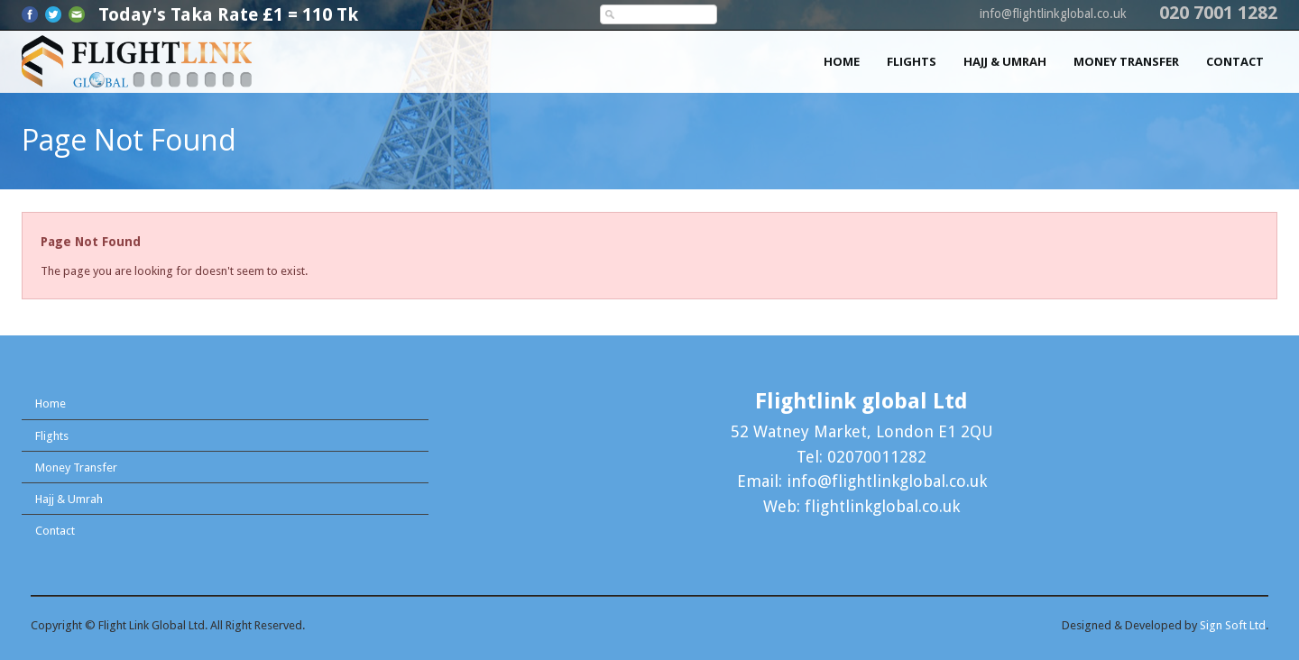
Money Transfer (1126, 61)
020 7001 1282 (1218, 12)
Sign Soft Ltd (1233, 625)
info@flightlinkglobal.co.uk (1053, 13)
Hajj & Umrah (1004, 61)
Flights (911, 61)
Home (842, 61)
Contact (1235, 61)
